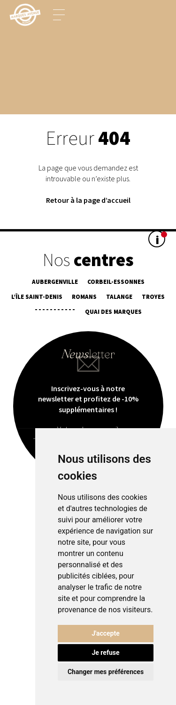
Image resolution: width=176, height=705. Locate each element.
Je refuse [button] (105, 652)
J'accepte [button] (106, 633)
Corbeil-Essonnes (116, 282)
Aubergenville (55, 282)
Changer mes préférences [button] (106, 671)
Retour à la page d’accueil (88, 200)
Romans (84, 297)
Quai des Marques (113, 312)
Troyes (153, 297)
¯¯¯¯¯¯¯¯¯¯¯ (55, 312)
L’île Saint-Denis (36, 297)
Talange (119, 297)
